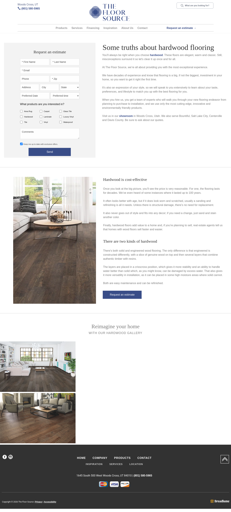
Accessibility (50, 502)
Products (61, 28)
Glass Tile (67, 111)
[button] (61, 28)
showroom (126, 116)
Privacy (38, 502)
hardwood (156, 55)
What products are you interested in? (42, 104)
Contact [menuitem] (144, 458)
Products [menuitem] (122, 458)
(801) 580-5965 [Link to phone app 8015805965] (30, 8)
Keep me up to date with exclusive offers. (40, 144)
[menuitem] (5, 457)
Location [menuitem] (136, 464)
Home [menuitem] (81, 458)
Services (77, 28)
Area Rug (28, 111)
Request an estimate (122, 294)
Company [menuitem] (100, 458)
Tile (25, 122)
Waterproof (68, 122)
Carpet (47, 111)
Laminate (48, 117)
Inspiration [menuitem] (94, 464)
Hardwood (28, 117)
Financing (93, 28)
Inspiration (110, 28)
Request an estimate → (181, 28)
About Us (127, 28)
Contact (142, 28)
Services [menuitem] (116, 464)
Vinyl (46, 122)
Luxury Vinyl (68, 117)
